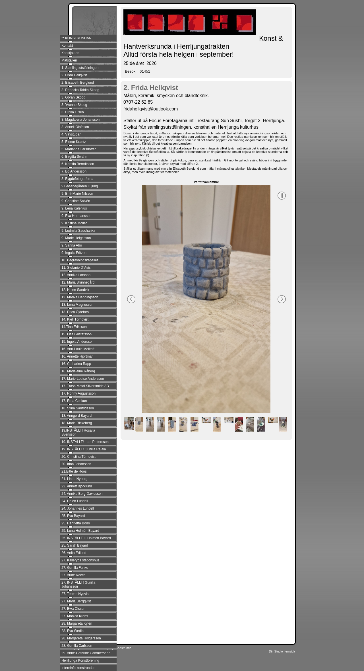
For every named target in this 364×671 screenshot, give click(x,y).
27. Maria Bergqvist (76, 601)
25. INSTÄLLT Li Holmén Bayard (86, 538)
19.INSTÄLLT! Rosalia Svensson (78, 432)
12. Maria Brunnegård (77, 282)
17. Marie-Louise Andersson (82, 379)
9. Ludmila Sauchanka (78, 231)
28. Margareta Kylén (76, 623)
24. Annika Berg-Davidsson (82, 494)
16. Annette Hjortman (77, 356)
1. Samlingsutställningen (79, 68)
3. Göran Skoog (73, 97)
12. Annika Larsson (75, 275)
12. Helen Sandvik (75, 290)
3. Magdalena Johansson (80, 120)
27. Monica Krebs (74, 616)
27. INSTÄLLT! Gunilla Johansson (78, 584)
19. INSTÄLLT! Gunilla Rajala (83, 449)
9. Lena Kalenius (74, 208)
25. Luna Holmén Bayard (80, 531)
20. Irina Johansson (76, 464)
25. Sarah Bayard (74, 545)
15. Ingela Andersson (77, 342)
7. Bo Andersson (73, 171)
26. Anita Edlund (73, 553)
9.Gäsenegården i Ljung (79, 186)
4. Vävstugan (71, 134)
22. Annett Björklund (76, 486)
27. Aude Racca (73, 575)
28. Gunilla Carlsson (76, 646)
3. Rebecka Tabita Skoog (80, 90)
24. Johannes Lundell (77, 508)
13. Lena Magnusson (77, 305)
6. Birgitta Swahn (74, 157)
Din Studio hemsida (282, 651)
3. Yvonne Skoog (74, 105)
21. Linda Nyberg (74, 479)
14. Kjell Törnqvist (74, 319)
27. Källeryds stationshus (80, 560)
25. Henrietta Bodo (75, 523)
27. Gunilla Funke (74, 568)
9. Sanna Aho (71, 245)
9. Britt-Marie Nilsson (77, 194)
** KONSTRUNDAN (76, 38)
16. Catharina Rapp (76, 364)
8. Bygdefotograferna (77, 179)
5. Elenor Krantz (73, 142)
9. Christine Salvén (75, 201)
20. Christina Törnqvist (78, 457)
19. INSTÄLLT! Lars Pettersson (85, 442)
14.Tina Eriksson (74, 327)
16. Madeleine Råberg (78, 371)
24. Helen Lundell (74, 501)
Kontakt (67, 46)
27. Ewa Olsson (73, 609)
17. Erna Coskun (74, 401)
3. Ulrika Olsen (72, 112)
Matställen (69, 60)
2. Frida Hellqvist (74, 75)
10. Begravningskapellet (79, 260)
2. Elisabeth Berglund (77, 83)
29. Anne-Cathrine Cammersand (85, 653)
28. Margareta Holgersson (81, 638)
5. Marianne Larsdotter (78, 149)
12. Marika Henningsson (79, 297)
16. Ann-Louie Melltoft (77, 349)
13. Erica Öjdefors (75, 312)
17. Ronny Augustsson (78, 393)
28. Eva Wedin (72, 631)
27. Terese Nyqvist (75, 594)
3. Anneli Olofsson (75, 127)
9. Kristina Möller (74, 223)
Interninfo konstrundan (78, 668)
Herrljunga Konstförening (80, 660)
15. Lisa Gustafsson (76, 334)
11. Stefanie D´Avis (76, 268)
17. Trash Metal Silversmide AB (85, 386)
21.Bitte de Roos (74, 471)
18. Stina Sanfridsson (77, 408)
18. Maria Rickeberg (76, 423)
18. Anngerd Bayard (76, 416)
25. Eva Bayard (73, 516)
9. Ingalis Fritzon (73, 253)
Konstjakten (70, 53)
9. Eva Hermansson (76, 216)
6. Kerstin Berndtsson (77, 164)
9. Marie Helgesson (76, 238)
